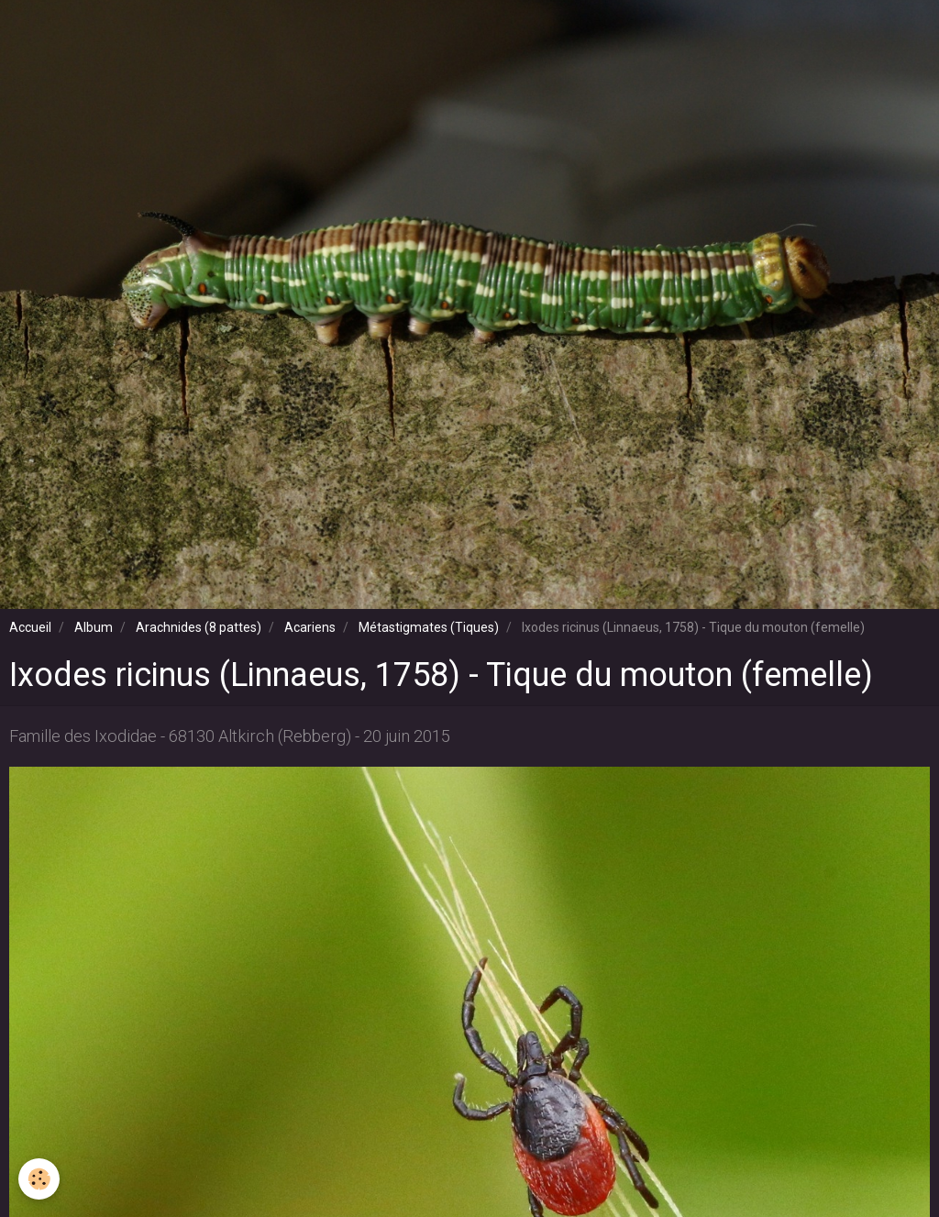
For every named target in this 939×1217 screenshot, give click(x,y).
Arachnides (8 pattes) (198, 627)
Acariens (310, 627)
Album (93, 627)
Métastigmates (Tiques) (429, 627)
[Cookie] (39, 1179)
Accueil (30, 627)
